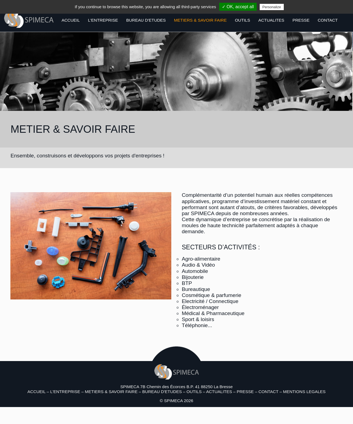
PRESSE (301, 20)
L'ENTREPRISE (103, 20)
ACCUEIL (71, 20)
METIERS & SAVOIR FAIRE (200, 20)
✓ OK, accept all (238, 6)
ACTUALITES (271, 20)
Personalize (271, 7)
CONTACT (328, 20)
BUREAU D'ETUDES (146, 20)
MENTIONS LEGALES (304, 391)
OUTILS (242, 20)
